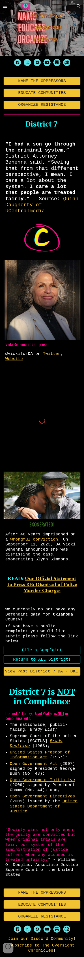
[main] (42, 124)
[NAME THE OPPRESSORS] (42, 80)
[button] (5, 6)
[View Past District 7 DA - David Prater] (42, 671)
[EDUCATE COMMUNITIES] (42, 92)
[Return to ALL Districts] (42, 659)
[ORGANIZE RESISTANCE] (42, 104)
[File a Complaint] (42, 650)
